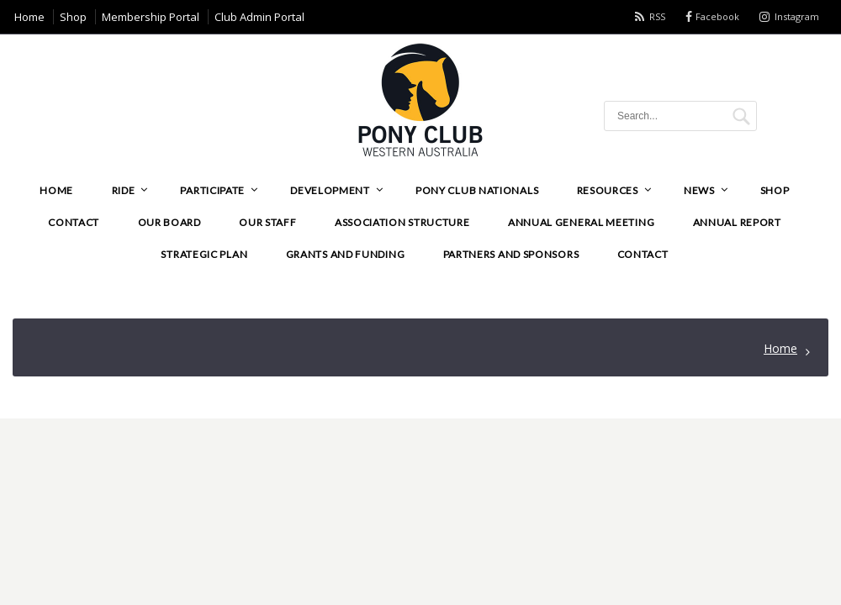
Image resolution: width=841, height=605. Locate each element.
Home (780, 348)
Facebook (717, 16)
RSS (657, 16)
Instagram (797, 16)
